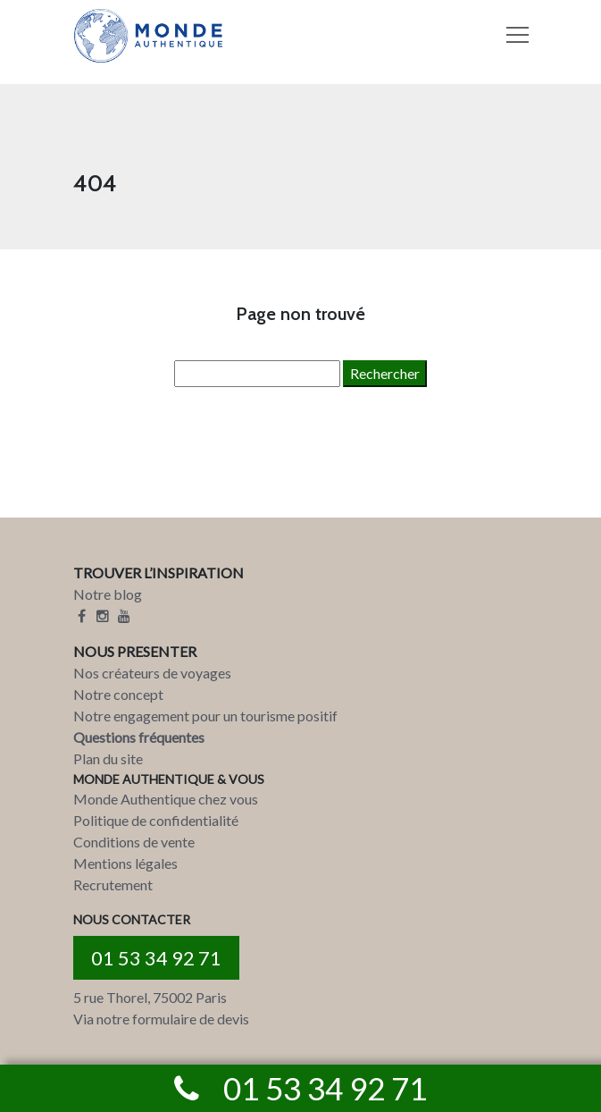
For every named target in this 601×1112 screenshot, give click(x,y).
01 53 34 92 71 (156, 958)
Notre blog (107, 593)
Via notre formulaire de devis (161, 1018)
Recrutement (113, 884)
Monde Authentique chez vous (165, 798)
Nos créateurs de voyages (152, 672)
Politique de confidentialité (155, 820)
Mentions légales (125, 863)
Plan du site (108, 758)
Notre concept (118, 694)
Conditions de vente (134, 841)
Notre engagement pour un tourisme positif (205, 715)
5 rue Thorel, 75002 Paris (150, 997)
